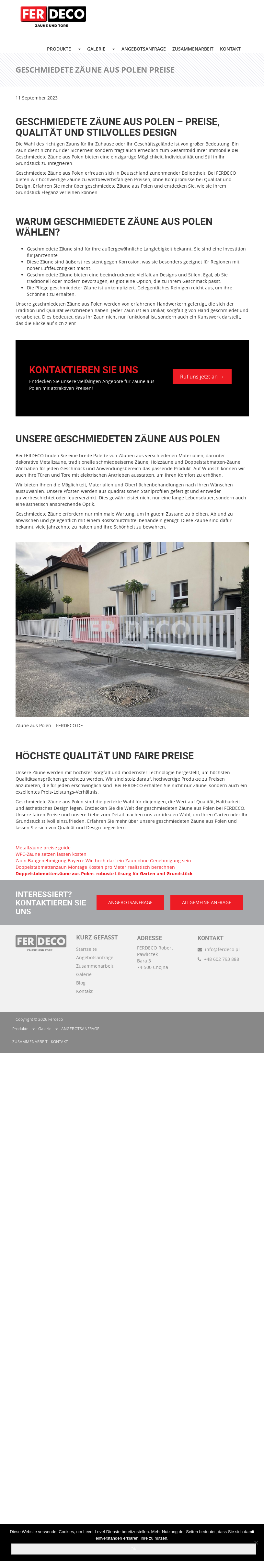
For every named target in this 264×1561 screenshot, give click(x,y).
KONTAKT (230, 49)
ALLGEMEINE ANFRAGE (206, 902)
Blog (81, 983)
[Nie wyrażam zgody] (256, 1542)
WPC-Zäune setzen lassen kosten (51, 854)
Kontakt (84, 991)
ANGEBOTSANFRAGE (143, 49)
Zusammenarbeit (94, 966)
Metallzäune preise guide (43, 848)
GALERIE (96, 49)
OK (134, 1548)
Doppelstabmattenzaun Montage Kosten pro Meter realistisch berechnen (95, 867)
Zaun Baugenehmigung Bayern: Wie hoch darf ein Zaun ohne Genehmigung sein (103, 860)
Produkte (59, 49)
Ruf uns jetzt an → (202, 376)
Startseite (86, 949)
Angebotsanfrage (94, 957)
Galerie (84, 974)
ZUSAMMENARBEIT (192, 49)
